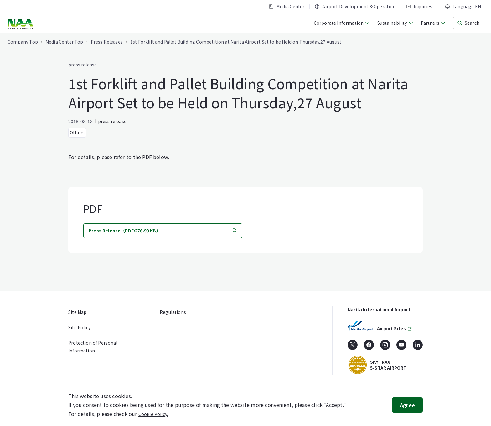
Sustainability (395, 23)
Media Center (286, 6)
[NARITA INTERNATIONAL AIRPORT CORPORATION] (23, 24)
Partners (433, 23)
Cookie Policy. (153, 414)
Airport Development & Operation (355, 6)
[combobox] (462, 6)
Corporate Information (342, 23)
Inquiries (419, 6)
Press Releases (107, 42)
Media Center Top (64, 42)
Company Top (23, 42)
